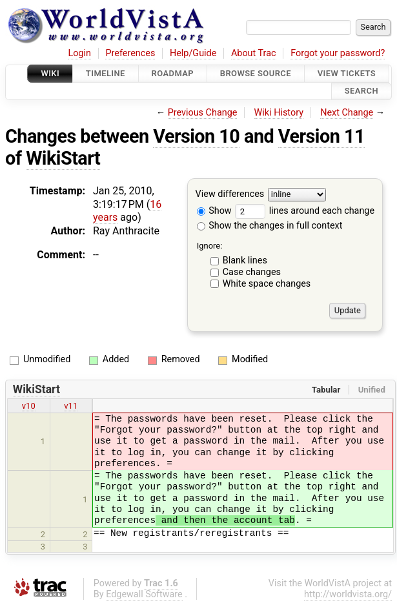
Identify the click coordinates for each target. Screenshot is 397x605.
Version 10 (196, 136)
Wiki (50, 73)
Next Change (346, 112)
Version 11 (321, 136)
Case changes (252, 272)
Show (214, 210)
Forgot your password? (337, 53)
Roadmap (173, 73)
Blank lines (245, 260)
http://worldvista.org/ (348, 594)
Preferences (130, 53)
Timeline (105, 73)
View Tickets (347, 73)
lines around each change (304, 210)
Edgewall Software (144, 594)
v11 (70, 406)
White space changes (267, 283)
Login (79, 53)
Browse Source (255, 73)
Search (361, 91)
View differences (230, 194)
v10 (29, 406)
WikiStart (63, 158)
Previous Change (203, 112)
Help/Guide (193, 53)
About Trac (253, 53)
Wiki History (278, 112)
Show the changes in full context (270, 225)
